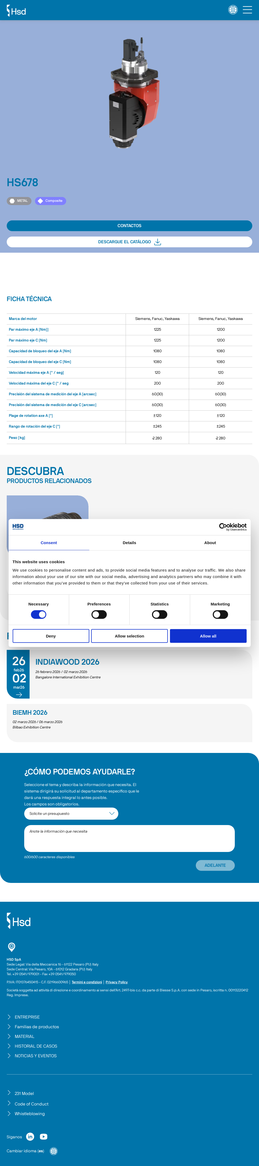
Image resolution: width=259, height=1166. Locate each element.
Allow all (208, 636)
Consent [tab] (49, 542)
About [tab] (210, 542)
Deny (51, 636)
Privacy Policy (117, 982)
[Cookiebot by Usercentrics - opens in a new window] (223, 527)
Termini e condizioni (87, 982)
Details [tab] (129, 542)
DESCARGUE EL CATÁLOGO (129, 241)
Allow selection (129, 636)
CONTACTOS (129, 226)
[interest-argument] (71, 814)
